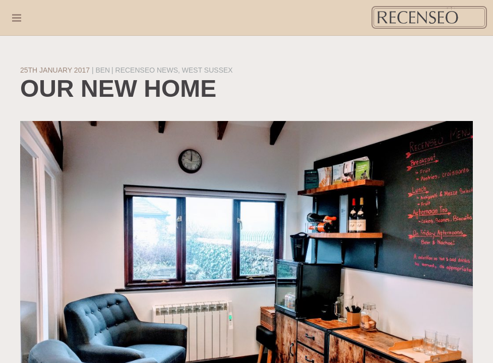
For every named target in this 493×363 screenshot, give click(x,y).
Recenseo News (146, 70)
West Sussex (207, 70)
